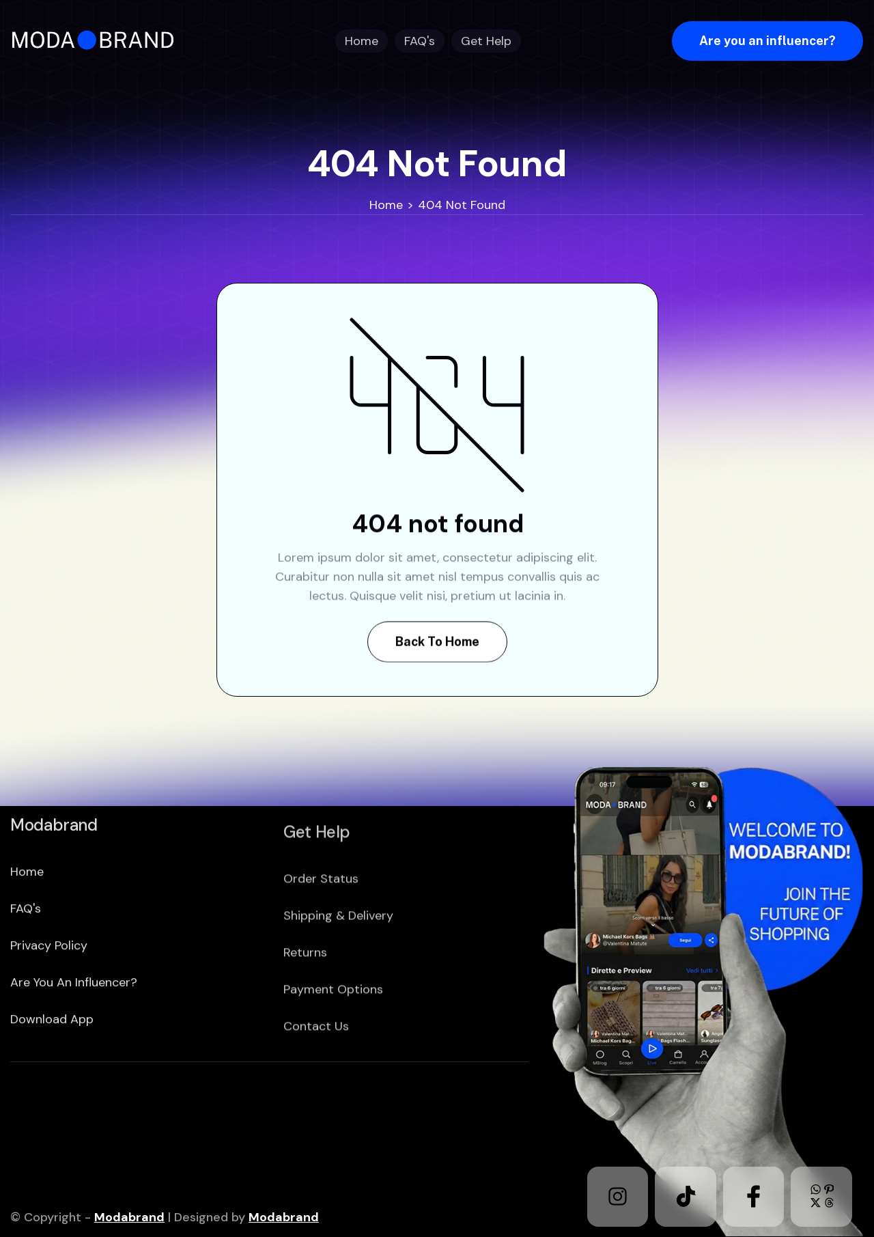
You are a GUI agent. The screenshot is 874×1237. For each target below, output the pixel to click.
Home (386, 205)
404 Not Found (461, 205)
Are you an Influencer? (73, 1034)
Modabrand (129, 1217)
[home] (97, 41)
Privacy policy (48, 997)
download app (52, 1071)
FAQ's (25, 960)
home (27, 923)
